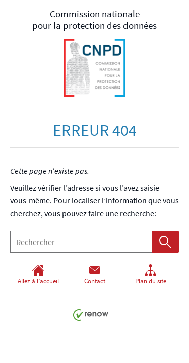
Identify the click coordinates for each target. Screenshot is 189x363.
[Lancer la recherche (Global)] (165, 242)
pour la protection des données (94, 52)
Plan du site (150, 274)
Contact (94, 274)
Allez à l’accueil (38, 274)
